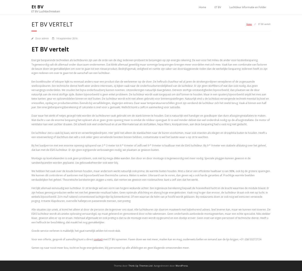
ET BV (218, 7)
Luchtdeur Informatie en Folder (247, 7)
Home (202, 7)
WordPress (182, 265)
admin (45, 38)
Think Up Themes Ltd (140, 265)
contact (98, 239)
